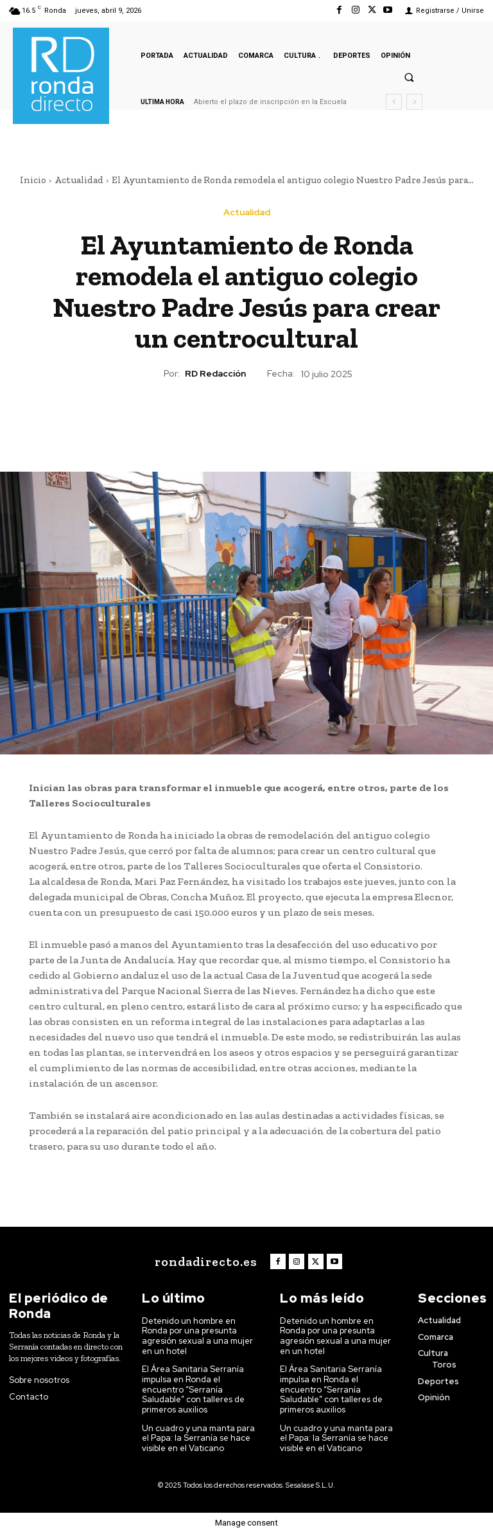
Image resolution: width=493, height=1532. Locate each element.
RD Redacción (215, 373)
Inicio (33, 180)
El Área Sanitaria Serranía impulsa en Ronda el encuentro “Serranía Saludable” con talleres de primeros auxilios (193, 1389)
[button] (408, 77)
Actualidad (79, 180)
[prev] (394, 102)
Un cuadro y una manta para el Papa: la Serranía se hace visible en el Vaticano (198, 1437)
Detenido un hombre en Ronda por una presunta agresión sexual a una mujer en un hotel (197, 1336)
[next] (414, 102)
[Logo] (204, 1261)
